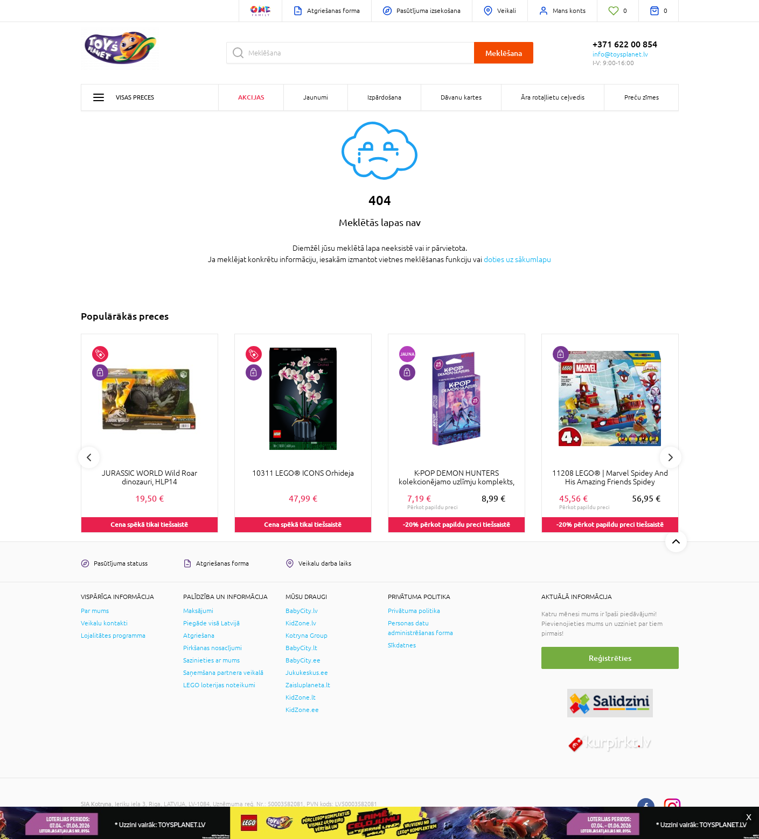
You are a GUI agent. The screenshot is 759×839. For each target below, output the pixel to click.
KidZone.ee (302, 710)
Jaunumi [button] (315, 97)
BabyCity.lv (302, 611)
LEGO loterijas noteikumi (219, 685)
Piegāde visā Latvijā (211, 623)
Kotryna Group (307, 635)
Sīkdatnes (402, 645)
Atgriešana (198, 635)
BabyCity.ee (303, 660)
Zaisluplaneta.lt (308, 685)
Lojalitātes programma (113, 635)
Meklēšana (503, 53)
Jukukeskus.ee (307, 672)
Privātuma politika (414, 611)
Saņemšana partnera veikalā (223, 672)
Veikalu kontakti (104, 623)
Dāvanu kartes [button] (461, 97)
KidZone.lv (301, 623)
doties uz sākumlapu (517, 259)
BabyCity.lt (301, 648)
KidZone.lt (301, 697)
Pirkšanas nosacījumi (212, 648)
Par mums (95, 611)
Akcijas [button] (251, 97)
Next (670, 457)
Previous (89, 457)
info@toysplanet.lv (620, 54)
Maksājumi (198, 611)
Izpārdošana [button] (384, 97)
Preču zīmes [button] (641, 97)
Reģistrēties (610, 657)
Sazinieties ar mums (211, 660)
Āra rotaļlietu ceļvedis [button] (552, 97)
